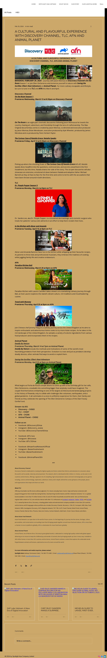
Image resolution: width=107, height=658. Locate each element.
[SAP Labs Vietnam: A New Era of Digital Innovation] (19, 596)
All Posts (7, 12)
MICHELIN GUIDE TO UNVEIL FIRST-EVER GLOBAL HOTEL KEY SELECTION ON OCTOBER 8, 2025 (86, 609)
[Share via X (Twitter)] (21, 566)
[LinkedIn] (105, 656)
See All (100, 584)
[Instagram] (99, 656)
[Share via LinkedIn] (26, 566)
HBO (17, 12)
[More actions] (91, 26)
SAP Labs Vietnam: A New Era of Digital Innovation (18, 609)
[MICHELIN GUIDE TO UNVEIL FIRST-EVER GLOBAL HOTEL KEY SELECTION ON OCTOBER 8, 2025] (87, 596)
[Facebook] (102, 656)
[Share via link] (31, 566)
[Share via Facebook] (16, 566)
